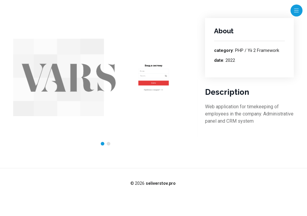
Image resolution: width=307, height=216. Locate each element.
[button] (102, 144)
